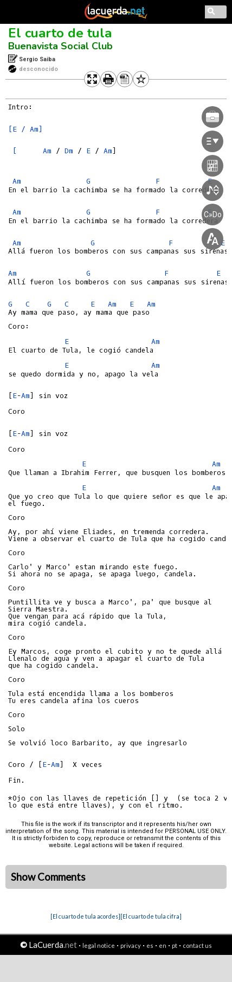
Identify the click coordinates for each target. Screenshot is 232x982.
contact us (197, 945)
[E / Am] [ (25, 140)
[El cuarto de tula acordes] (85, 916)
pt (174, 945)
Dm (69, 150)
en (162, 945)
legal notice (98, 945)
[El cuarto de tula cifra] (151, 916)
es (149, 945)
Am (47, 150)
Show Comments (48, 877)
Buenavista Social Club (60, 46)
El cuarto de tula (60, 33)
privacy (130, 945)
